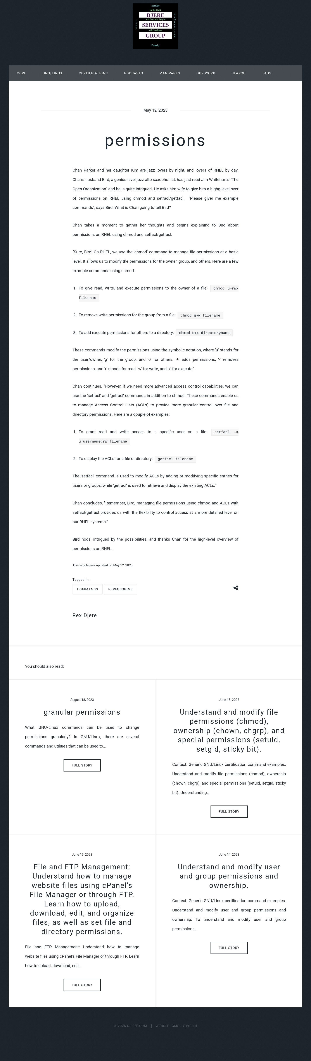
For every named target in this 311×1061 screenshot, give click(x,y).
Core (21, 73)
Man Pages (169, 73)
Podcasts (133, 73)
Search (239, 73)
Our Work (206, 73)
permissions (120, 589)
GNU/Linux (52, 73)
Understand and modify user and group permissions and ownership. (229, 876)
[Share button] (235, 587)
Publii (191, 1026)
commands (87, 589)
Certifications (93, 73)
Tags (266, 73)
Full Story (82, 765)
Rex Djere (85, 615)
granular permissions (82, 712)
